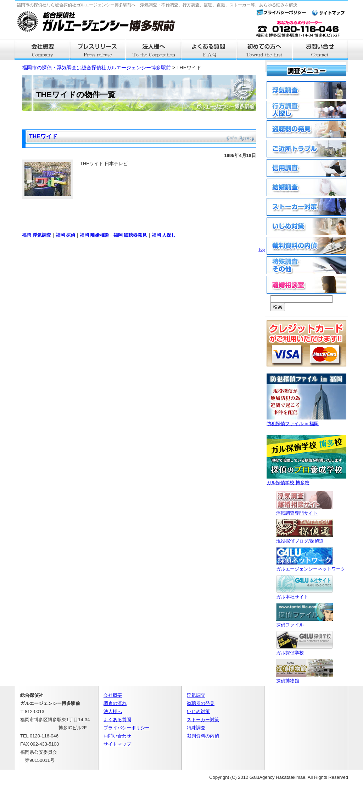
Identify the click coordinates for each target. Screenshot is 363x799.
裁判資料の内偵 (203, 736)
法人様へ (154, 50)
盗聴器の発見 (200, 703)
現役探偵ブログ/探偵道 (304, 538)
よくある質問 (209, 50)
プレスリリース (98, 50)
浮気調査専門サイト (304, 510)
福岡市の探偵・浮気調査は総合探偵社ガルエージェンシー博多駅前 (96, 67)
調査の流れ (115, 703)
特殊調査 (196, 727)
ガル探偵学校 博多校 (306, 479)
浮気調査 (196, 695)
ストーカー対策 (203, 719)
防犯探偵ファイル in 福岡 (306, 420)
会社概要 (42, 50)
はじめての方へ (265, 50)
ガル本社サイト (304, 594)
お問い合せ (320, 50)
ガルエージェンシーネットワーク (310, 566)
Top (261, 249)
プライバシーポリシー (127, 727)
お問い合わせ (117, 736)
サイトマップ (117, 744)
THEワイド (43, 136)
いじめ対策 (198, 711)
